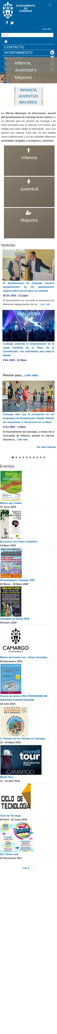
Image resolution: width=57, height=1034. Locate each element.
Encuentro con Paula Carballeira (18, 574)
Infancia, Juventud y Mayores (25, 70)
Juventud (28, 96)
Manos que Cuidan (11, 535)
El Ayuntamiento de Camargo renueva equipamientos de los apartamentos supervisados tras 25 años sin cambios (28, 287)
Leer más (45, 304)
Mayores (28, 102)
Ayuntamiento (18, 53)
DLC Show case (9, 887)
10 (44, 490)
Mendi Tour (6, 809)
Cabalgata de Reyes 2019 (14, 651)
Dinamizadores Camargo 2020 (17, 612)
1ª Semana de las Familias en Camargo (22, 771)
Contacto (14, 47)
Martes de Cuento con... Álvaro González (23, 690)
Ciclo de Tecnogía (10, 848)
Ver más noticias (46, 447)
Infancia (28, 90)
